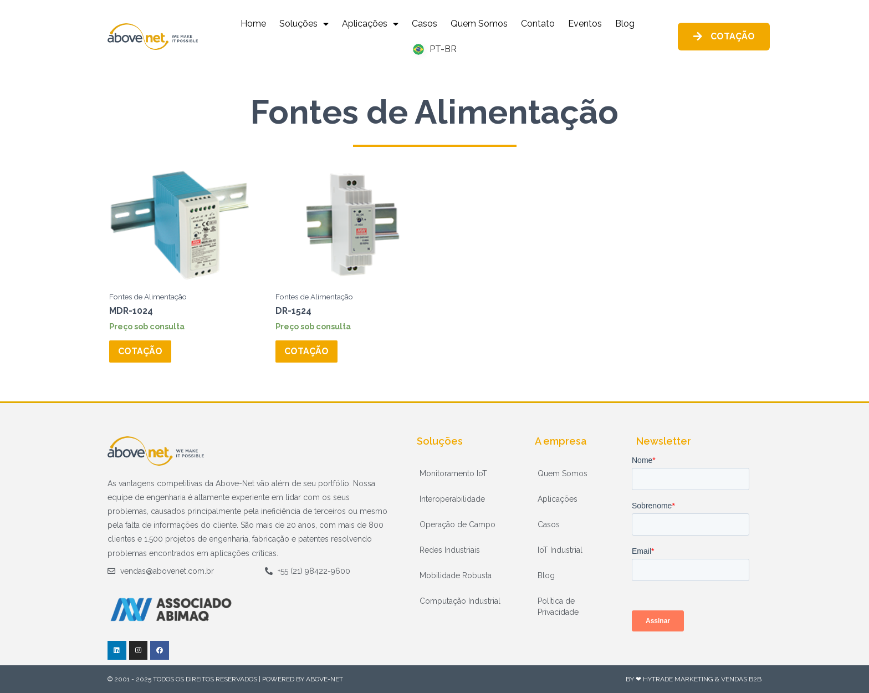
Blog (625, 23)
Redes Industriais (450, 550)
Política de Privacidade (558, 606)
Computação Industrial (460, 601)
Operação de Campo (457, 524)
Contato (538, 23)
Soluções (304, 24)
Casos (424, 23)
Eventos (585, 23)
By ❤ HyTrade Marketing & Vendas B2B (693, 679)
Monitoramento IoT (453, 473)
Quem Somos (479, 23)
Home (253, 23)
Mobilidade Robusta (456, 575)
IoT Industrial (560, 550)
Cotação (140, 351)
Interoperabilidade (452, 499)
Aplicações (370, 24)
